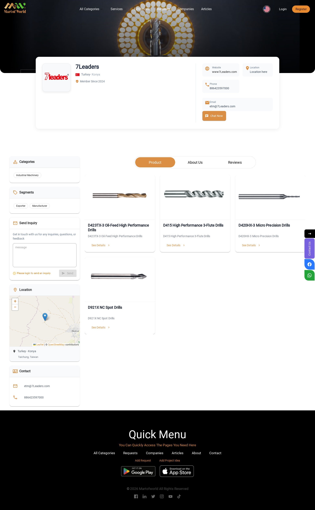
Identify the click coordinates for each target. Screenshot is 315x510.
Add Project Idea (169, 460)
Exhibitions (142, 9)
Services (119, 9)
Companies (186, 9)
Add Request (143, 460)
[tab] (155, 162)
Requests (163, 9)
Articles (206, 9)
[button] (266, 9)
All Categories (91, 9)
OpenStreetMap (56, 344)
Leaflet (38, 344)
